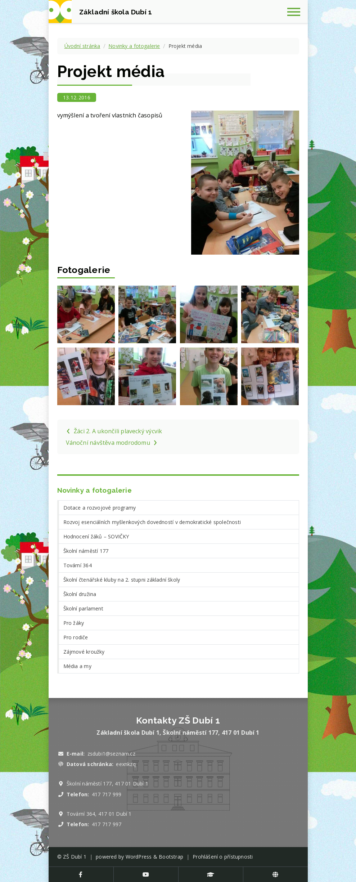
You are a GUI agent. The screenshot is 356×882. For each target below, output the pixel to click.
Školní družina (79, 594)
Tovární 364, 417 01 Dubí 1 (99, 813)
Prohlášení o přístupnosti (223, 856)
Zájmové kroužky (84, 651)
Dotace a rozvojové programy (99, 507)
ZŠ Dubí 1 (74, 856)
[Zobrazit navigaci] (296, 11)
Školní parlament (83, 608)
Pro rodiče (75, 637)
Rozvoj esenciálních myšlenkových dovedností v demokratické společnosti (152, 522)
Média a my (77, 666)
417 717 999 (106, 794)
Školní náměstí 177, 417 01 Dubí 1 (107, 783)
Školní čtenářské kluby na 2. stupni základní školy (121, 579)
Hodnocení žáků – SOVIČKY (96, 536)
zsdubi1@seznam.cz (111, 753)
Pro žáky (73, 622)
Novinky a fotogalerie (134, 45)
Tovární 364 (77, 565)
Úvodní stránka (82, 45)
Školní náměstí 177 (86, 550)
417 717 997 (106, 824)
